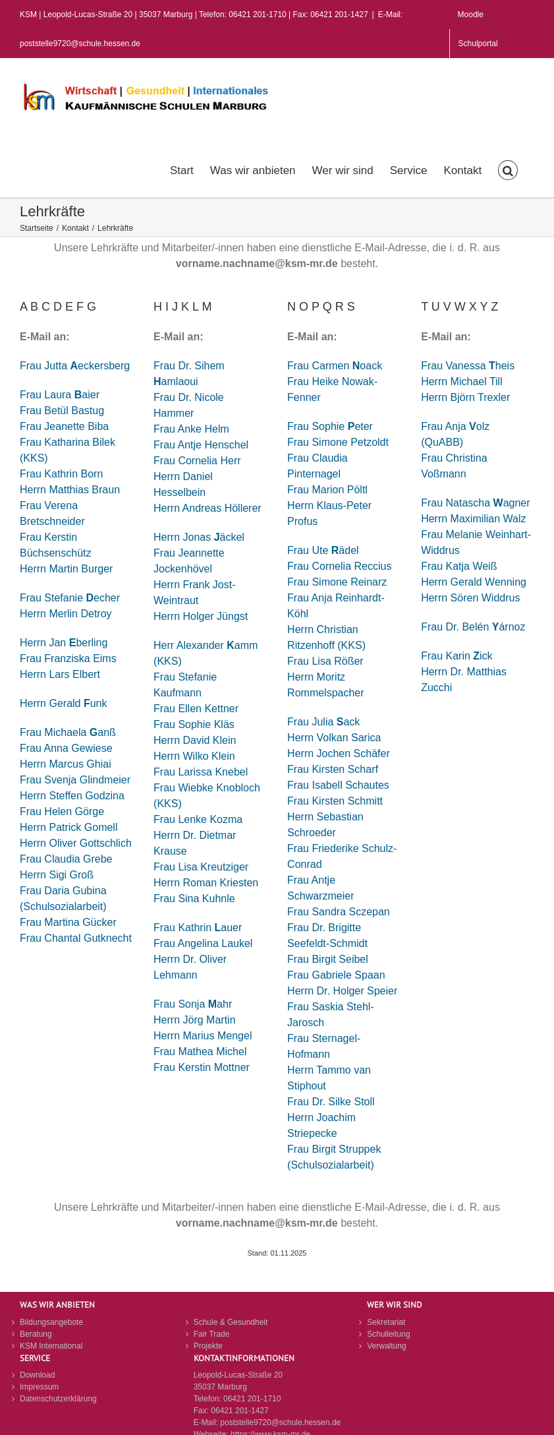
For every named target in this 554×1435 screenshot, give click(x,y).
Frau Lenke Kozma (197, 819)
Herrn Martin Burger (66, 568)
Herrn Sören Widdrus (470, 597)
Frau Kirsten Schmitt (335, 801)
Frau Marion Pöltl (327, 489)
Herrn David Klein (194, 740)
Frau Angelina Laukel (202, 943)
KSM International (51, 1346)
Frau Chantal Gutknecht (76, 938)
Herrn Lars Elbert (60, 674)
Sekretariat (386, 1322)
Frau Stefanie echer (70, 597)
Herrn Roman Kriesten (205, 882)
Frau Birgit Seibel (327, 959)
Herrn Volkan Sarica (334, 737)
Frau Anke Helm (191, 429)
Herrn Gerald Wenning (473, 582)
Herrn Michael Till (462, 381)
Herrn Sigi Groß (57, 874)
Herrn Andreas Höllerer (207, 508)
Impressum (39, 1386)
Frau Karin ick (456, 655)
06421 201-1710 (252, 1398)
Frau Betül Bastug (62, 410)
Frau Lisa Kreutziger (200, 866)
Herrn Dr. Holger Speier (342, 990)
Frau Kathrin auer (197, 927)
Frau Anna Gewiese (66, 748)
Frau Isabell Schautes (338, 785)
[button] (508, 168)
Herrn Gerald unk (63, 703)
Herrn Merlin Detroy (66, 613)
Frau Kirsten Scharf (332, 769)
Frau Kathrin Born (61, 473)
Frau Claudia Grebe (66, 859)
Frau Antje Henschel (200, 444)
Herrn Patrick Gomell (68, 827)
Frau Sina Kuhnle (194, 898)
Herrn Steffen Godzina (72, 795)
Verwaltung (386, 1346)
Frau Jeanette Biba (64, 426)
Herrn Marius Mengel (202, 1035)
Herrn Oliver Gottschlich (76, 843)
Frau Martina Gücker (68, 922)
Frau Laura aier (59, 394)
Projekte (208, 1346)
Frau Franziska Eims (68, 658)
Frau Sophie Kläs (194, 724)
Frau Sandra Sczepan (338, 911)
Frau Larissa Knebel (200, 772)
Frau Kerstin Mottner (201, 1067)
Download (37, 1375)
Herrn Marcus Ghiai (65, 764)
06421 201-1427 (239, 1410)
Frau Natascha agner (475, 502)
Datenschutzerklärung (58, 1398)
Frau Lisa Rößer (325, 661)
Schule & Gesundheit (231, 1322)
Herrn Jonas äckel (198, 537)
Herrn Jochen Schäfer (338, 753)
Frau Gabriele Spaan (336, 975)
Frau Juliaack (323, 721)
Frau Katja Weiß (459, 566)
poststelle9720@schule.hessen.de (280, 1422)
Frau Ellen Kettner (195, 708)
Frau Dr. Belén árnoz (473, 626)
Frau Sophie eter (330, 426)
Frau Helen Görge (62, 811)
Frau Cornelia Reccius (339, 566)
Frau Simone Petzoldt (338, 442)
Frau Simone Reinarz (337, 582)
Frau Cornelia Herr (196, 460)
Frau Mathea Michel (199, 1051)
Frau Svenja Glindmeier (75, 779)
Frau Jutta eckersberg (75, 365)
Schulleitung (388, 1334)
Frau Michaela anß (68, 732)
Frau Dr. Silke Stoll (330, 1101)
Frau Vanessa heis (467, 365)
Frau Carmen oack (334, 365)
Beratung (36, 1334)
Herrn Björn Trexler (465, 397)
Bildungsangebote (51, 1322)
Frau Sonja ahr (192, 1004)
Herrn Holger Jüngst (200, 616)
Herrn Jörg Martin (194, 1019)
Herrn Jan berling (63, 642)
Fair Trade (212, 1334)
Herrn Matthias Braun (70, 489)
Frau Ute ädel (323, 550)
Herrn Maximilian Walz (473, 518)
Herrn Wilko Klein (194, 756)
